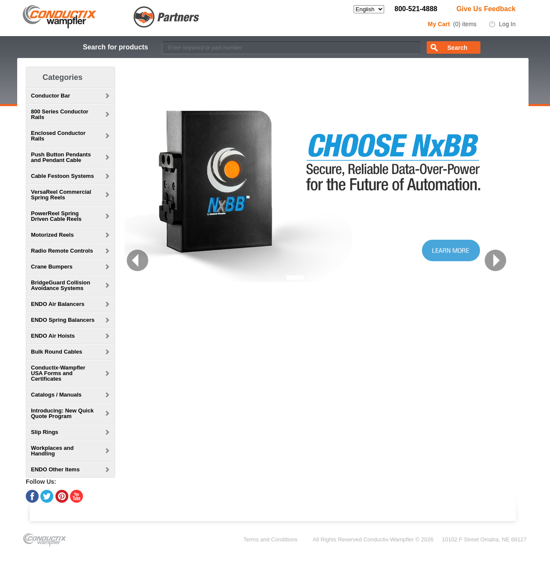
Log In (507, 24)
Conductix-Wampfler (389, 539)
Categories (62, 77)
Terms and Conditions (271, 539)
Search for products (115, 47)
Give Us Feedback (486, 8)
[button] (137, 260)
